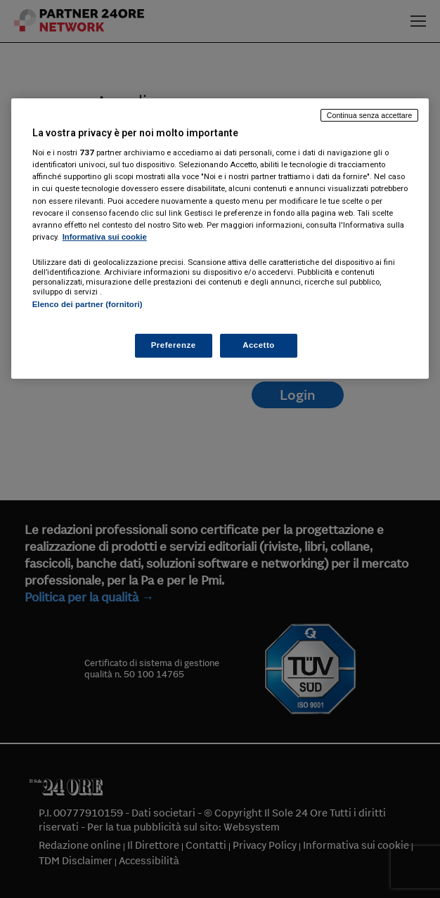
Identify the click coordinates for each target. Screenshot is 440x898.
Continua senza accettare (370, 115)
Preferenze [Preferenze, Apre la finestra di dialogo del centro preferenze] (173, 345)
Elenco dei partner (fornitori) (87, 304)
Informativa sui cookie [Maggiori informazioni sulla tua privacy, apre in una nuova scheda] (105, 237)
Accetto (258, 345)
